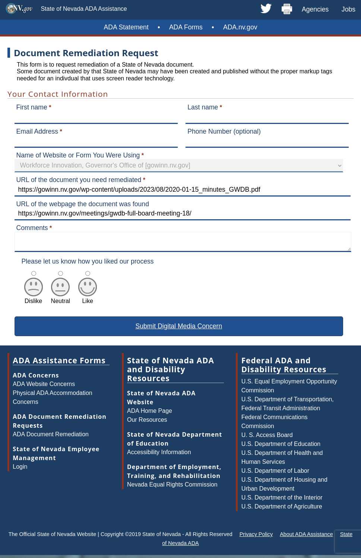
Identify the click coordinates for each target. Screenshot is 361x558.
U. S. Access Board (267, 438)
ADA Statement (126, 27)
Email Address (37, 131)
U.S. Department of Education (281, 447)
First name (31, 107)
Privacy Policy (256, 537)
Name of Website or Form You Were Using (78, 155)
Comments (32, 228)
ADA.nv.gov (240, 27)
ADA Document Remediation (51, 437)
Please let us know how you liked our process (88, 264)
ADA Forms (186, 27)
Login (20, 469)
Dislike (33, 300)
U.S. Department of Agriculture (281, 509)
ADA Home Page (149, 414)
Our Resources (147, 423)
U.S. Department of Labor (275, 474)
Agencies (315, 9)
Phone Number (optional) (224, 131)
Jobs (348, 9)
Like (87, 300)
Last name (202, 107)
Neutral (60, 300)
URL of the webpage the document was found (82, 204)
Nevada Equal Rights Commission (172, 487)
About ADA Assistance (306, 537)
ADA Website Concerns (44, 387)
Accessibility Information (159, 455)
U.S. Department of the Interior (282, 500)
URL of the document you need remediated (79, 180)
